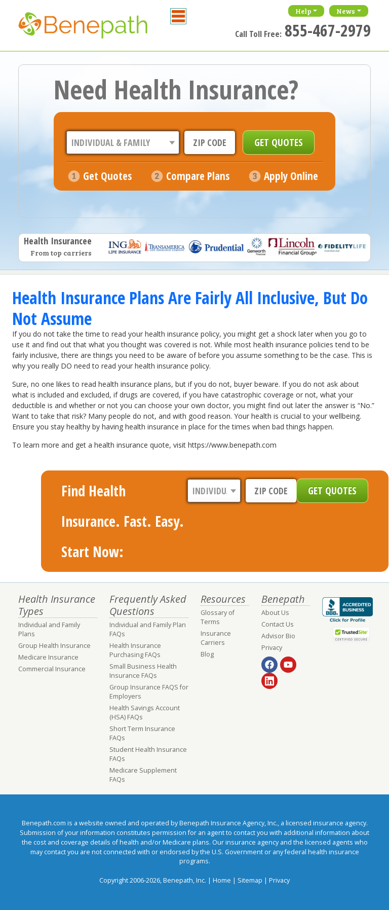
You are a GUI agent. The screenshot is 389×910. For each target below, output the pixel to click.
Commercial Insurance (52, 669)
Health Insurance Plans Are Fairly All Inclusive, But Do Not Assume (190, 308)
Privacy (271, 647)
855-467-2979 (328, 30)
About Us (275, 612)
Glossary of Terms (218, 617)
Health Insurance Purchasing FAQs (135, 650)
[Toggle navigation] (178, 16)
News (345, 11)
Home (222, 880)
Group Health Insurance (54, 645)
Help (303, 11)
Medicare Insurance (48, 657)
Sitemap (250, 880)
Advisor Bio (278, 636)
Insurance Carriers (216, 638)
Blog (207, 654)
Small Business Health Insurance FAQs (143, 671)
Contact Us (277, 624)
